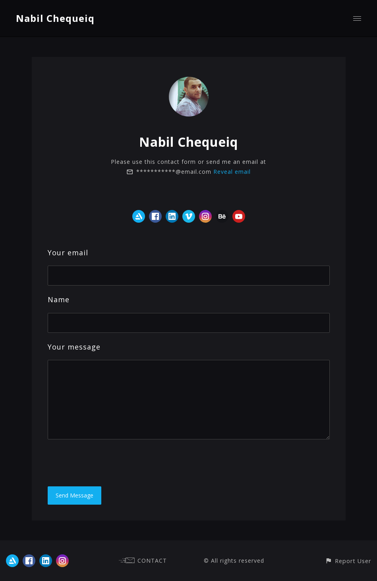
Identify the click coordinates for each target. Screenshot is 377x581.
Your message (74, 347)
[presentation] (108, 462)
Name (59, 299)
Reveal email (232, 171)
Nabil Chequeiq (55, 18)
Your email (68, 252)
